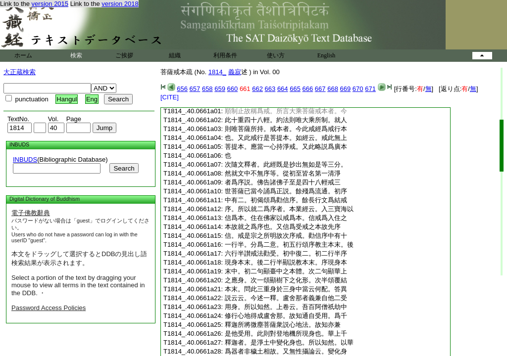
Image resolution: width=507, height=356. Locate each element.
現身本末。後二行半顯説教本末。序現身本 (286, 262)
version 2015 (50, 3)
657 (195, 88)
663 (270, 88)
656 (182, 88)
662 (257, 88)
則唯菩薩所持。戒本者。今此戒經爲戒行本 (286, 129)
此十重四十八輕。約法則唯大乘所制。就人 (286, 120)
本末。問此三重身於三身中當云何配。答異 (286, 289)
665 (295, 88)
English (326, 55)
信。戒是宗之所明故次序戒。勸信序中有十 (286, 235)
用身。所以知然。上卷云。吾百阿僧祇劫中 (286, 307)
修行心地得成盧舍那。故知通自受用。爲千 (286, 315)
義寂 (234, 72)
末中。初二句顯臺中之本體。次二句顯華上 (286, 271)
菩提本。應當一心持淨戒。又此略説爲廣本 (286, 146)
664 (282, 88)
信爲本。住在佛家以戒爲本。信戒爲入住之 (286, 218)
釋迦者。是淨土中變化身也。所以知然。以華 (289, 342)
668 (332, 88)
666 (308, 88)
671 (370, 88)
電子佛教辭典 (30, 213)
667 (320, 88)
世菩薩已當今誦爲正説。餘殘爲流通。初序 (286, 191)
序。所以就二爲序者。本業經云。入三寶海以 (289, 209)
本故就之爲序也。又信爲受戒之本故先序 (283, 226)
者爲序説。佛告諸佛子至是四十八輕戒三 (283, 182)
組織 (175, 55)
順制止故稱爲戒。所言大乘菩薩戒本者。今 (286, 111)
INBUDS (25, 159)
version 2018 (119, 3)
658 (207, 88)
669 (345, 88)
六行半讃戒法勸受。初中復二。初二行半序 (286, 253)
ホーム (23, 55)
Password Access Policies (48, 308)
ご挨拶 (124, 55)
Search (123, 168)
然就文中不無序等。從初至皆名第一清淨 (283, 173)
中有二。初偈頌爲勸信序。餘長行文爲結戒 (286, 200)
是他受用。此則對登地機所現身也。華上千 (286, 333)
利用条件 (225, 55)
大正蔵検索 (19, 72)
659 (219, 88)
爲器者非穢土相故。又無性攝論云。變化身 (286, 351)
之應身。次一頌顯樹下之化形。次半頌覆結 (286, 280)
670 (358, 88)
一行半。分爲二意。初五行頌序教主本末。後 (289, 244)
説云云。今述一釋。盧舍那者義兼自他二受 (286, 298)
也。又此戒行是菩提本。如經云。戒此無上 (286, 137)
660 (232, 88)
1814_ (217, 72)
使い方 (276, 55)
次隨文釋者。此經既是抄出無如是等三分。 (286, 164)
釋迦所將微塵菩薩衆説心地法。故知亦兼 (283, 324)
